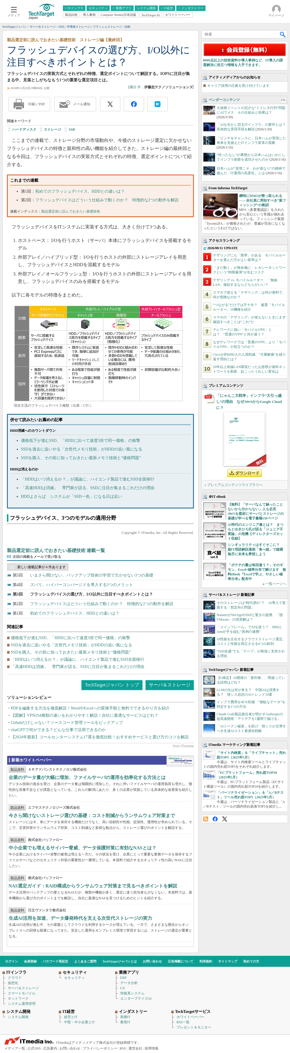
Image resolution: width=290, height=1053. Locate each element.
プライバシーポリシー (100, 1048)
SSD (72, 129)
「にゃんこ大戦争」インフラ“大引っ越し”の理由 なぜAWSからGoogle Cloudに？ (249, 401)
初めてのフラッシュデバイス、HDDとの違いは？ (80, 191)
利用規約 (205, 961)
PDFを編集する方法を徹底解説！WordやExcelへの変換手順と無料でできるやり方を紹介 (90, 708)
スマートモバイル (21, 993)
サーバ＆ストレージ (169, 684)
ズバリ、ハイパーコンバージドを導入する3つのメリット (81, 585)
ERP (123, 978)
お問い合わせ (152, 961)
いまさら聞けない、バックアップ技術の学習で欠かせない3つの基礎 (91, 575)
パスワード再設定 (55, 961)
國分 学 (135, 87)
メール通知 (81, 104)
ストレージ (52, 129)
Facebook (215, 819)
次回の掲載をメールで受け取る (37, 557)
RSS (205, 819)
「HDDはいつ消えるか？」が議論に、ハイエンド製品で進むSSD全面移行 (87, 479)
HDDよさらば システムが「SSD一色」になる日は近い (71, 496)
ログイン (11, 961)
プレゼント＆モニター (194, 1027)
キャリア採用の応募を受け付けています (238, 86)
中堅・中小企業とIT (79, 1022)
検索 (283, 34)
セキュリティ (74, 978)
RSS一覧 (183, 1022)
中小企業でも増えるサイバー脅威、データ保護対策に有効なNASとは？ (82, 847)
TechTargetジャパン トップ (112, 684)
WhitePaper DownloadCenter (180, 761)
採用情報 (151, 1048)
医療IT (125, 1017)
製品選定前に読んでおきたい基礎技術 (70, 211)
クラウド (15, 978)
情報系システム (132, 993)
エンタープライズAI (136, 998)
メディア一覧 (14, 1048)
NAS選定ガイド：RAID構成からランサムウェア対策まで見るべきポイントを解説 (93, 885)
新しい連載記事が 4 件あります (41, 567)
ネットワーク (18, 998)
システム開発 (18, 1017)
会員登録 (30, 961)
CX (122, 988)
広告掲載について (180, 961)
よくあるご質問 (85, 961)
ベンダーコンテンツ (224, 100)
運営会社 (135, 1048)
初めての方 (251, 961)
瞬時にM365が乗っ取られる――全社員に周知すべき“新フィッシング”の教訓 (262, 200)
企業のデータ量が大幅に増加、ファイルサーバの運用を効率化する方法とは (87, 777)
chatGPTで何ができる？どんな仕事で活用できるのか (58, 730)
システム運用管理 (21, 1004)
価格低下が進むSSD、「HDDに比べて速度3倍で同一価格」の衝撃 (80, 440)
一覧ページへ (275, 584)
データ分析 (129, 983)
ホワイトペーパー (190, 1017)
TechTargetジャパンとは (119, 961)
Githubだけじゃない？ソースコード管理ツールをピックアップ (67, 722)
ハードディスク (24, 129)
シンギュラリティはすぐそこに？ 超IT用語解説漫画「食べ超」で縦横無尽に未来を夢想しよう (255, 549)
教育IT (125, 1022)
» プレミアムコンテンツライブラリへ (234, 485)
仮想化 (13, 983)
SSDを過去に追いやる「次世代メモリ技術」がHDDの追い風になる (81, 449)
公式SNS (34, 1048)
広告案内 (50, 1048)
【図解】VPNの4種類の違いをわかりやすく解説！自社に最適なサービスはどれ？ (84, 715)
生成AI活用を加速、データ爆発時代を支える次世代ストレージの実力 (80, 918)
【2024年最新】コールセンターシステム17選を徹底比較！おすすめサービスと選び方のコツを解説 (100, 737)
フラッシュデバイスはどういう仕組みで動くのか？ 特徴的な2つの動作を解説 (107, 200)
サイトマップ (227, 961)
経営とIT (71, 1017)
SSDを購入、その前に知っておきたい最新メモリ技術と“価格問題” (81, 458)
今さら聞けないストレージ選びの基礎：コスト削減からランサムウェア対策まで (92, 815)
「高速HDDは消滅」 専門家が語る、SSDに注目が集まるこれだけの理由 (87, 488)
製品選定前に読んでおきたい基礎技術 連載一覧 (56, 550)
